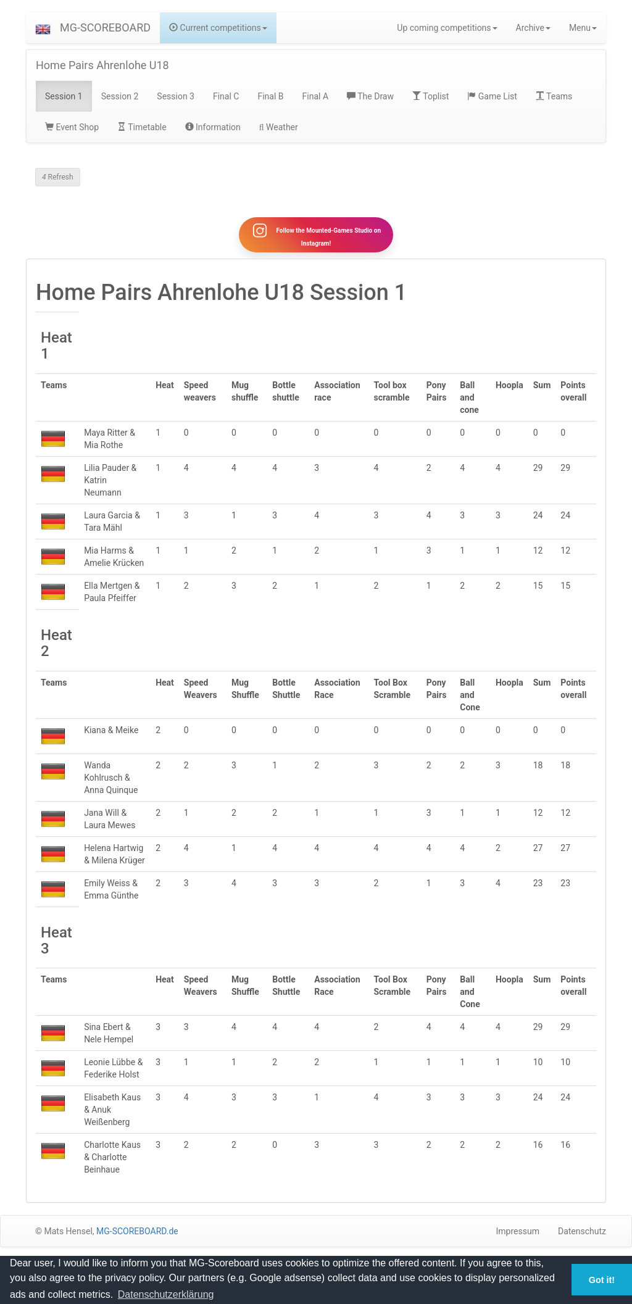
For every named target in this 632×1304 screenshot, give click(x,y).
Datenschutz (582, 1239)
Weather (278, 127)
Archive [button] (533, 28)
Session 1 (64, 96)
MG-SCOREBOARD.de (137, 1239)
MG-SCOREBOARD (105, 27)
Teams (554, 96)
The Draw (370, 96)
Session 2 (120, 96)
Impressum (517, 1239)
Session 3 (175, 96)
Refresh (57, 177)
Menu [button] (583, 28)
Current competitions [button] (218, 28)
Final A (315, 96)
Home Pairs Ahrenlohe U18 (102, 65)
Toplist (430, 96)
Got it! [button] (602, 1280)
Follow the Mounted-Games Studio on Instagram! (316, 238)
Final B (270, 96)
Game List (492, 96)
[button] (43, 27)
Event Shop (72, 127)
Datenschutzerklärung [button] (166, 1294)
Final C (226, 96)
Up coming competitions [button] (447, 28)
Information (213, 127)
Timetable (142, 127)
